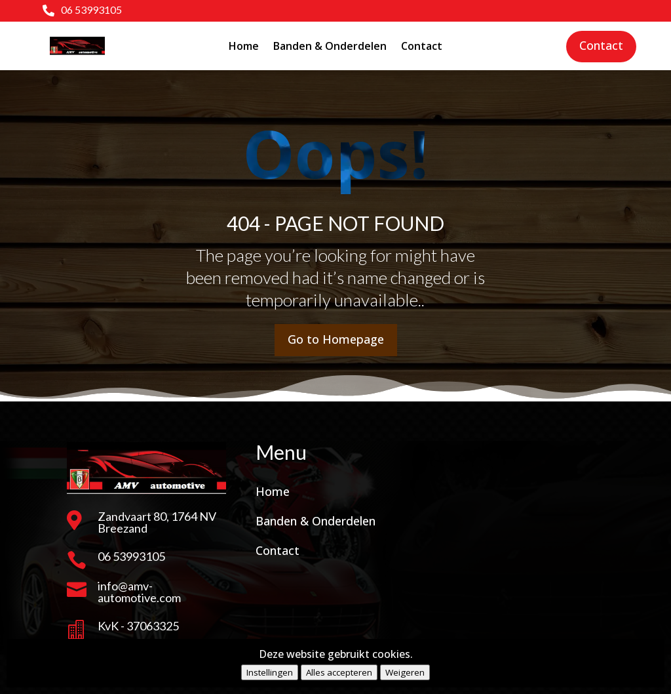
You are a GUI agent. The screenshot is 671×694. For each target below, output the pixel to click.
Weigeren (405, 672)
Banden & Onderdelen (330, 46)
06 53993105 (91, 9)
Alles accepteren (339, 672)
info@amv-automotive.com (139, 592)
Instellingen (269, 672)
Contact (421, 46)
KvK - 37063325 (138, 626)
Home (244, 46)
